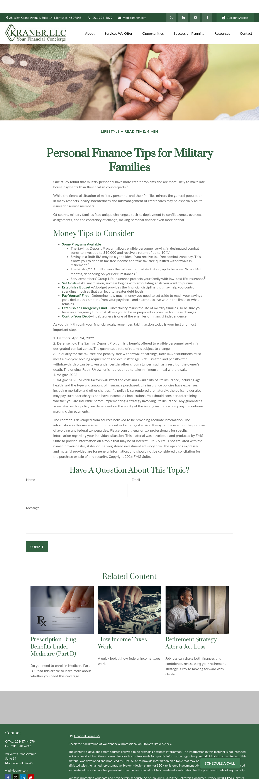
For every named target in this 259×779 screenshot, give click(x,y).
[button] (89, 20)
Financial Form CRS (87, 723)
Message (33, 494)
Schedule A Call (220, 763)
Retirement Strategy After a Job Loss (191, 630)
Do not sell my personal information (175, 769)
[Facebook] (207, 4)
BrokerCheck (162, 731)
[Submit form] (37, 533)
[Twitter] (171, 4)
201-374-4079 (99, 4)
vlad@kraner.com (132, 4)
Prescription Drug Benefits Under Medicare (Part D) (53, 634)
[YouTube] (195, 4)
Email (136, 466)
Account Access (235, 4)
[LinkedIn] (183, 4)
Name (30, 466)
